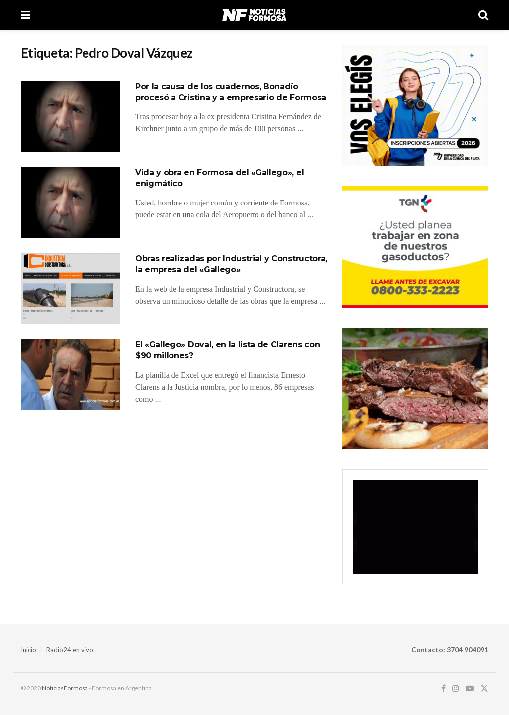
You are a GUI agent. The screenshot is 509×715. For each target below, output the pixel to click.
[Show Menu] (25, 15)
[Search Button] (483, 15)
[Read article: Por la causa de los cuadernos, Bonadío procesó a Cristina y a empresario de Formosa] (70, 116)
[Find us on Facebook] (443, 688)
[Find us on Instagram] (455, 688)
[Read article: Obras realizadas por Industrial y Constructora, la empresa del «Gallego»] (70, 288)
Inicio (28, 650)
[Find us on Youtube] (470, 688)
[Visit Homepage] (254, 15)
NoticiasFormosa (65, 688)
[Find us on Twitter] (484, 688)
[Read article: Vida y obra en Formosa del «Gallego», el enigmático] (70, 202)
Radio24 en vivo (69, 650)
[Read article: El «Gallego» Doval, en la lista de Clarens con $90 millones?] (70, 374)
